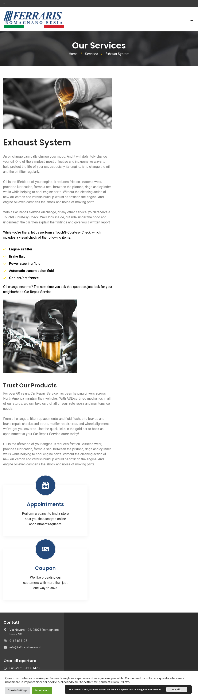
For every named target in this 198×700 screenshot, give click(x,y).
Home (73, 54)
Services (91, 54)
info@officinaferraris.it (25, 647)
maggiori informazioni (149, 689)
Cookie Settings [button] (17, 690)
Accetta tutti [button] (41, 690)
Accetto (176, 689)
